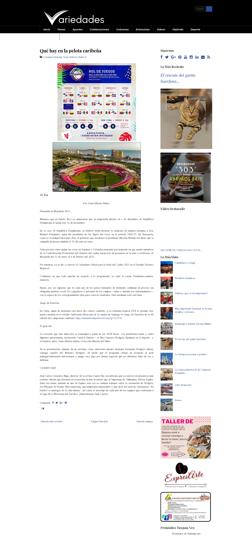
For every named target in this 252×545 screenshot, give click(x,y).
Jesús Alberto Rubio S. (75, 57)
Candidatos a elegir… (186, 262)
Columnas (122, 29)
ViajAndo (177, 29)
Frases (178, 400)
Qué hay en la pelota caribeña (70, 50)
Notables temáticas (185, 278)
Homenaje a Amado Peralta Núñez (193, 323)
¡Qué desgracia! (183, 384)
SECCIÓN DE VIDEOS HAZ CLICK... (181, 250)
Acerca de (49, 36)
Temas (61, 29)
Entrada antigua (145, 421)
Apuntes (77, 29)
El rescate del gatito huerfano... (191, 339)
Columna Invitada (52, 57)
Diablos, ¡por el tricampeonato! (191, 293)
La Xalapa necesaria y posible (190, 354)
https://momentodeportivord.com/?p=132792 (99, 318)
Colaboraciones (99, 29)
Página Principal (99, 421)
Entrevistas (143, 29)
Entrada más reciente (51, 421)
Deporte (195, 29)
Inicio (46, 29)
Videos (161, 29)
